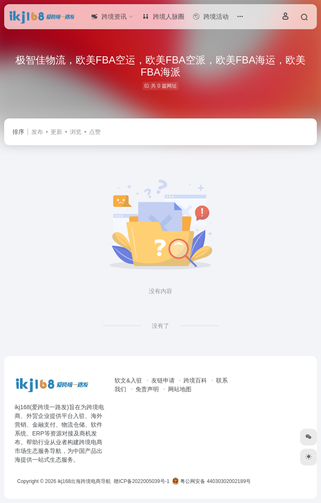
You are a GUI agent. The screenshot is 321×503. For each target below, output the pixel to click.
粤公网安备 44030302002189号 (211, 481)
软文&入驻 (128, 380)
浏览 (76, 131)
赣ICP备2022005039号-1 (141, 481)
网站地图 (179, 389)
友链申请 (163, 380)
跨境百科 (195, 380)
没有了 (160, 325)
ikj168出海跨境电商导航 (84, 481)
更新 (56, 131)
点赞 (95, 131)
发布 (37, 131)
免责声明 (147, 389)
